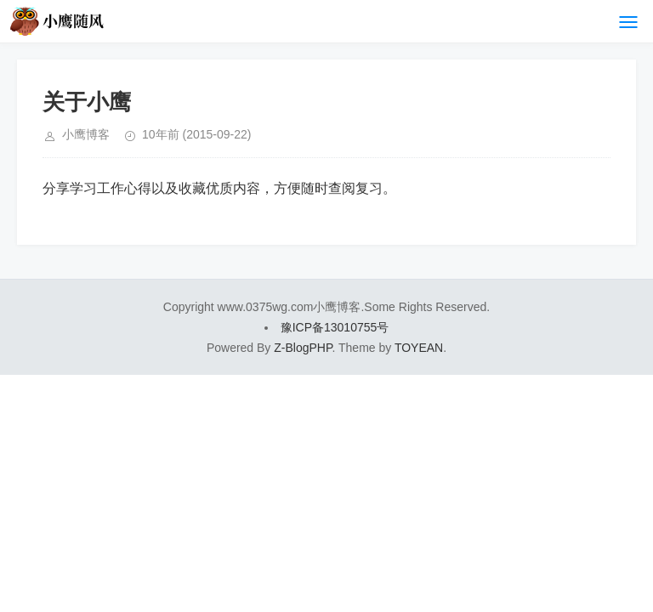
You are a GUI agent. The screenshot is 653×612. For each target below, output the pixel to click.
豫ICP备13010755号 (335, 327)
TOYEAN (419, 347)
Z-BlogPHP (303, 347)
